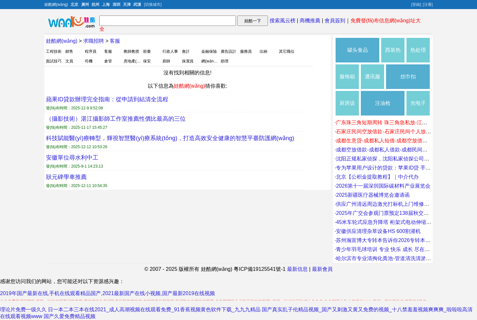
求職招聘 (93, 41)
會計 (186, 51)
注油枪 (383, 103)
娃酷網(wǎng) (61, 41)
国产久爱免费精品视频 (69, 316)
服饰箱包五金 (347, 81)
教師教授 (131, 51)
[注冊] (428, 4)
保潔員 (188, 61)
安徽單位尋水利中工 (72, 157)
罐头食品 (357, 50)
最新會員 (322, 269)
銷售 (69, 51)
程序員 (90, 51)
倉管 (108, 61)
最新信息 (297, 269)
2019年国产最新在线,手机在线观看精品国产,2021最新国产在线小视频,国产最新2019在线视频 (107, 293)
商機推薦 (310, 20)
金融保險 (209, 51)
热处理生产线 (418, 54)
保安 (147, 61)
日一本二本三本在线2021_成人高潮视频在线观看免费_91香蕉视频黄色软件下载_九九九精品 (154, 309)
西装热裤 (393, 54)
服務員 (246, 51)
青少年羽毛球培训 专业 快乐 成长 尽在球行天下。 (393, 249)
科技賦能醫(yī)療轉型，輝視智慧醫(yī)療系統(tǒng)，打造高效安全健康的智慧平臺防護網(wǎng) (170, 138)
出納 (263, 51)
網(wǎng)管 (211, 61)
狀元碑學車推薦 (66, 177)
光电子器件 (418, 108)
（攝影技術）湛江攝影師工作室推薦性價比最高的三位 (116, 119)
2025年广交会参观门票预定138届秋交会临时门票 (392, 213)
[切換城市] (153, 4)
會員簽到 (335, 20)
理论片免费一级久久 (23, 309)
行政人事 (170, 51)
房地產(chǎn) (135, 61)
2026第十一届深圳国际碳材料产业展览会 (383, 186)
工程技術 (53, 51)
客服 (115, 41)
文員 (69, 61)
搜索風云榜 (282, 20)
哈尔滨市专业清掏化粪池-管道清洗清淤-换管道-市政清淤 (400, 258)
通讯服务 (372, 81)
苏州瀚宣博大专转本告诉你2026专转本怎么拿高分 (393, 240)
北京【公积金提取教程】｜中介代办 (377, 177)
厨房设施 (347, 108)
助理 (224, 61)
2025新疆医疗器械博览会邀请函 (373, 195)
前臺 (147, 51)
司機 (89, 61)
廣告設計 (228, 51)
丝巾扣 (408, 76)
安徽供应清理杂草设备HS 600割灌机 (378, 231)
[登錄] (416, 4)
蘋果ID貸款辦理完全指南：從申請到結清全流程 (107, 99)
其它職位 (286, 51)
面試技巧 (53, 61)
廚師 (166, 61)
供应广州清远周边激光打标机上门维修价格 (385, 204)
